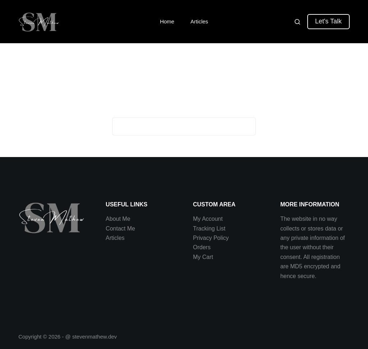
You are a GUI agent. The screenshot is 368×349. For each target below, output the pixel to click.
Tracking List (209, 228)
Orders (202, 247)
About (114, 219)
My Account (208, 219)
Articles (199, 21)
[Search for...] (175, 126)
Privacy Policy (211, 238)
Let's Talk (328, 21)
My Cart (203, 257)
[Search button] (247, 126)
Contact (116, 228)
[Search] (297, 21)
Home (167, 21)
